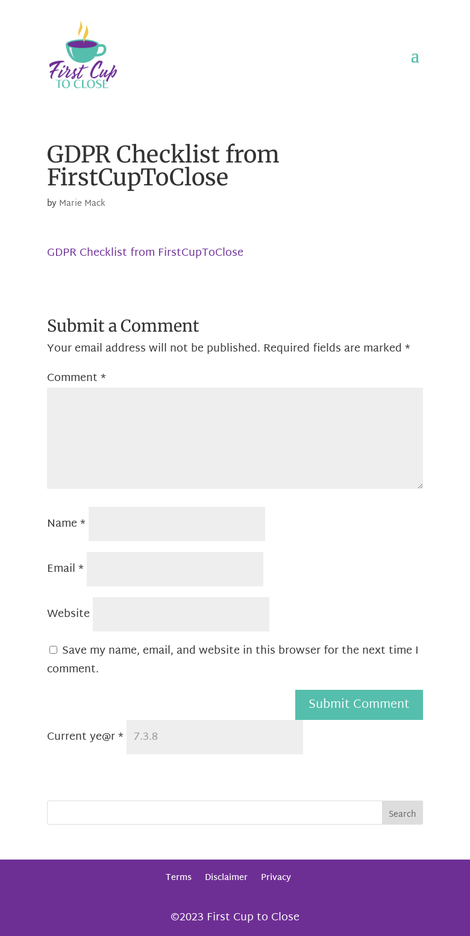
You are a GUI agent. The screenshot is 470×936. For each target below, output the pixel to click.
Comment (76, 378)
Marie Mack (82, 203)
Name (66, 524)
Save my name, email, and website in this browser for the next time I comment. (233, 660)
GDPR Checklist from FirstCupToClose (145, 253)
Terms (179, 877)
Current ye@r (85, 737)
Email (65, 569)
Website (68, 614)
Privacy (276, 877)
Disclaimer (226, 877)
